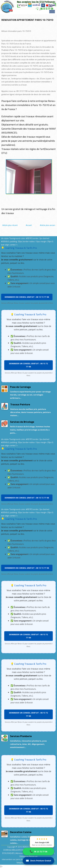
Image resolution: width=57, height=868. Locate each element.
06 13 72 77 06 (38, 851)
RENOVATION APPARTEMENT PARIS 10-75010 (27, 20)
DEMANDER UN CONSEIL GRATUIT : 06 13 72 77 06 (27, 296)
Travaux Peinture (20, 404)
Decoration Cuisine (20, 832)
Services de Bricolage (22, 422)
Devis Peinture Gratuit (38, 861)
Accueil (29, 225)
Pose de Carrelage (20, 387)
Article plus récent (9, 225)
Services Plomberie (21, 736)
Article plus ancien (47, 225)
